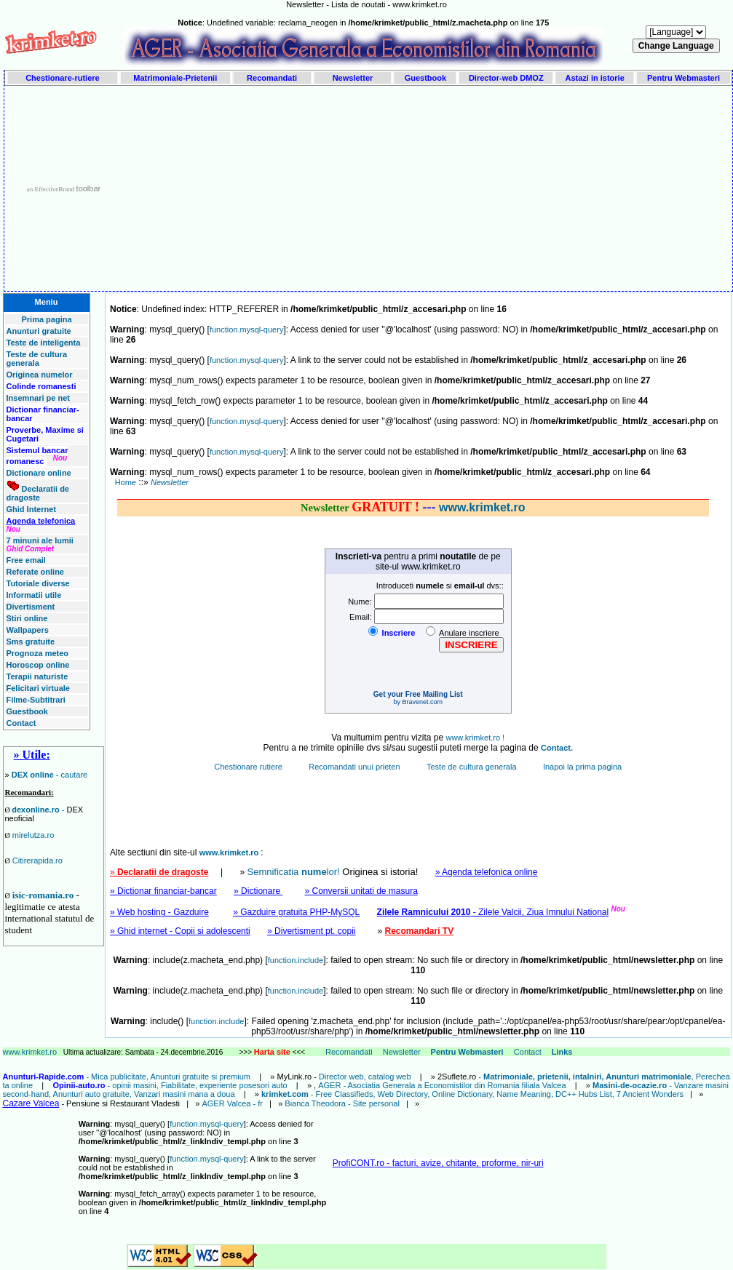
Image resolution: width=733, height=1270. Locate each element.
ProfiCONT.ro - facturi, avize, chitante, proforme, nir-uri (438, 1163)
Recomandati (272, 77)
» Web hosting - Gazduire (159, 912)
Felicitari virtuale (38, 688)
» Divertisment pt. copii (311, 931)
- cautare (50, 774)
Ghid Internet (31, 509)
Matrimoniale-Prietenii (175, 77)
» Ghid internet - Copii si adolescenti (180, 931)
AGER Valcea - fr (232, 1103)
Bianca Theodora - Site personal (342, 1103)
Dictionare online (39, 472)
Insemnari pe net (38, 398)
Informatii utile (34, 595)
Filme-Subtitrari (36, 699)
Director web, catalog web (365, 1076)
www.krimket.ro (31, 1051)
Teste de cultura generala (37, 358)
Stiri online (27, 618)
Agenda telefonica (41, 520)
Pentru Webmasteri (683, 77)
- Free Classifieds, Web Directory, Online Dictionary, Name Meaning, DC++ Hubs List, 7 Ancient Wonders (472, 1094)
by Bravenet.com (418, 702)
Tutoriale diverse (38, 583)
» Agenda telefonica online (486, 872)
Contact (21, 723)
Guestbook (425, 77)
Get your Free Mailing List (418, 694)
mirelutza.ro (33, 835)
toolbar (88, 188)
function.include (295, 960)
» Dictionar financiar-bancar (163, 891)
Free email (26, 560)
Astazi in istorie (594, 77)
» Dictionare (258, 891)
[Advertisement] (423, 188)
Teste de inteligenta (44, 342)
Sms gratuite (31, 641)
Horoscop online (38, 664)
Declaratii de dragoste (38, 493)
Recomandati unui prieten (355, 766)
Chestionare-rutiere (62, 77)
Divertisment (31, 606)
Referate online (35, 571)
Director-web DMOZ (506, 77)
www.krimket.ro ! (474, 737)
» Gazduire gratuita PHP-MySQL (296, 912)
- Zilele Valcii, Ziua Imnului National (493, 912)
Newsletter (353, 77)
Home (125, 482)
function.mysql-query (247, 329)
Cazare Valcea (31, 1103)
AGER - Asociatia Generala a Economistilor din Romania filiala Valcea (443, 1085)
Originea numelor (40, 374)
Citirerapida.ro (37, 860)
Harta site (272, 1051)
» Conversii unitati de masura (360, 891)
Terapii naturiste (37, 676)
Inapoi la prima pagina (582, 766)
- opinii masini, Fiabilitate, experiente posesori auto (169, 1085)
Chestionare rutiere (249, 766)
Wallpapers (28, 630)
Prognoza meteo (38, 653)
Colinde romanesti (41, 386)
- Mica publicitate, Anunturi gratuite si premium (127, 1076)
